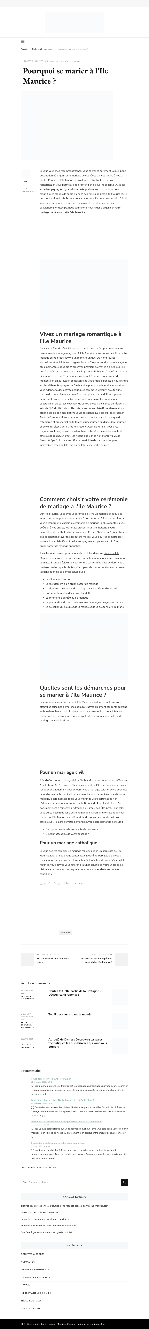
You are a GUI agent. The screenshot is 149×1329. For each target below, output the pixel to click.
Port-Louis (104, 855)
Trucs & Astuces (31, 1300)
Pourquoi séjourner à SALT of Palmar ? (51, 1078)
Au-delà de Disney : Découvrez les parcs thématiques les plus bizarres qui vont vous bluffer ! (77, 1043)
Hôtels (25, 1285)
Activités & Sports (33, 1254)
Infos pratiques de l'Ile (36, 1293)
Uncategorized (30, 1308)
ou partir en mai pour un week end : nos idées (45, 1219)
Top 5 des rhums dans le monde (69, 1014)
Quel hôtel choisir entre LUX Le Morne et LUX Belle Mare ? (62, 1100)
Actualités (27, 1022)
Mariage (65, 932)
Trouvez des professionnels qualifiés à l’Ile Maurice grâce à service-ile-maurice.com (64, 1205)
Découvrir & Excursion (35, 1277)
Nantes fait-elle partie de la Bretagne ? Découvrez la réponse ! (74, 993)
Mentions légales (66, 1324)
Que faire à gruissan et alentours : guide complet (46, 1232)
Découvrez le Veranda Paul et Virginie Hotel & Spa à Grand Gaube (66, 1121)
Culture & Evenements (68, 61)
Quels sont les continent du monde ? (40, 1212)
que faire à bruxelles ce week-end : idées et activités (48, 1225)
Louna (26, 176)
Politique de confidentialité (91, 1324)
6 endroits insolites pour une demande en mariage (58, 1143)
